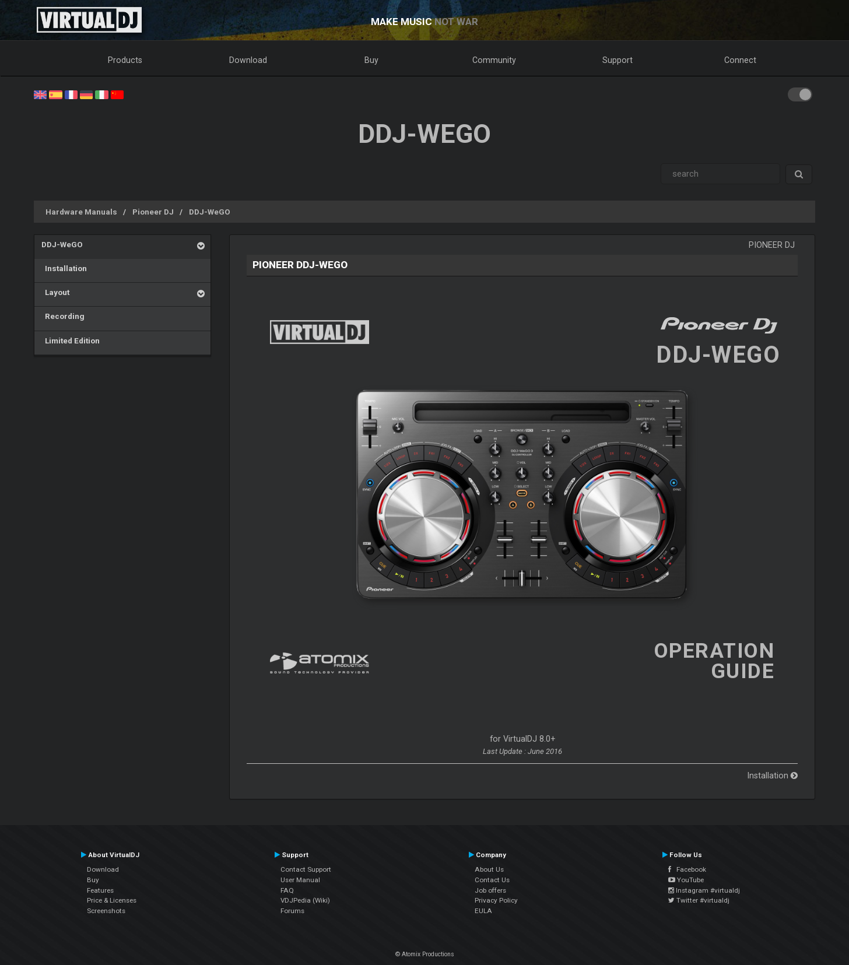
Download (248, 60)
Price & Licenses (111, 900)
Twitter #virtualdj (698, 900)
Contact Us (492, 880)
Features (100, 890)
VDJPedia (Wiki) (305, 900)
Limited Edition (70, 340)
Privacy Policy (496, 900)
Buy (371, 60)
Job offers (490, 890)
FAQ (287, 890)
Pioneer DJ (153, 211)
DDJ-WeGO (209, 211)
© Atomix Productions (424, 954)
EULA (483, 911)
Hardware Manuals (81, 211)
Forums (292, 911)
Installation (64, 268)
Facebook (687, 869)
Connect (740, 60)
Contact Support (305, 869)
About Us (489, 869)
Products (125, 60)
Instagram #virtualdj (704, 890)
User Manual (300, 880)
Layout (55, 292)
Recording (63, 316)
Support (617, 60)
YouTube (686, 880)
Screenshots (106, 911)
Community (494, 60)
